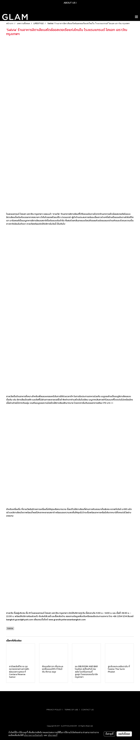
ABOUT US (69, 2)
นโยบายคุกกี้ (52, 735)
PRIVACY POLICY (54, 709)
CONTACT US (87, 709)
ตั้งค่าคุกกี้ (109, 734)
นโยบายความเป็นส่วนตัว (33, 735)
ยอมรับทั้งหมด (124, 734)
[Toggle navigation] (136, 17)
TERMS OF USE (71, 709)
